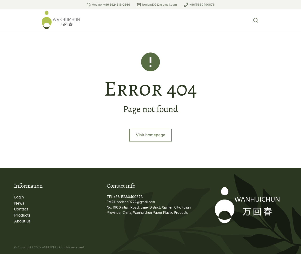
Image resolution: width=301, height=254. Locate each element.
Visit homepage (150, 141)
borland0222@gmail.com (159, 4)
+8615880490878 (202, 4)
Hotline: (111, 4)
